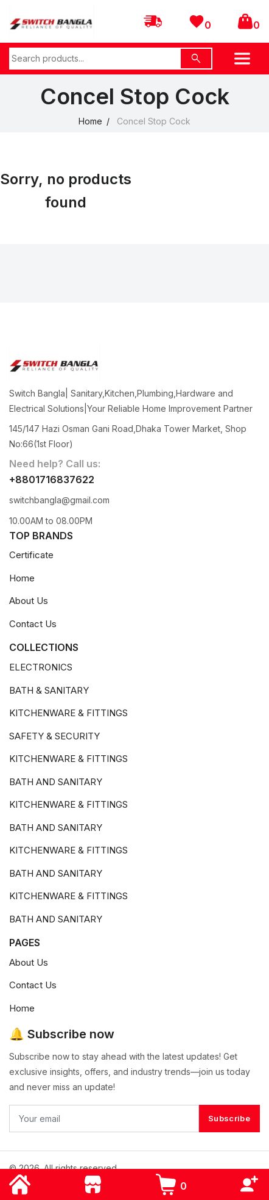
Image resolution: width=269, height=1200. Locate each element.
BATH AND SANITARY (55, 782)
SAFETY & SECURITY (54, 736)
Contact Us (33, 624)
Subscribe (229, 1118)
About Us (28, 600)
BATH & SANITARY (49, 690)
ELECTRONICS (40, 667)
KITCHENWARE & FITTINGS (68, 713)
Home (90, 121)
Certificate (31, 555)
